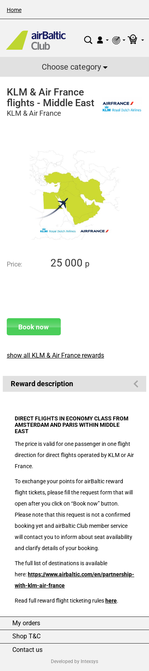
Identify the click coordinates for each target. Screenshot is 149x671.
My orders (26, 623)
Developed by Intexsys (74, 661)
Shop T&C (26, 636)
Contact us (27, 649)
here (111, 600)
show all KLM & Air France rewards (55, 355)
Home (14, 10)
